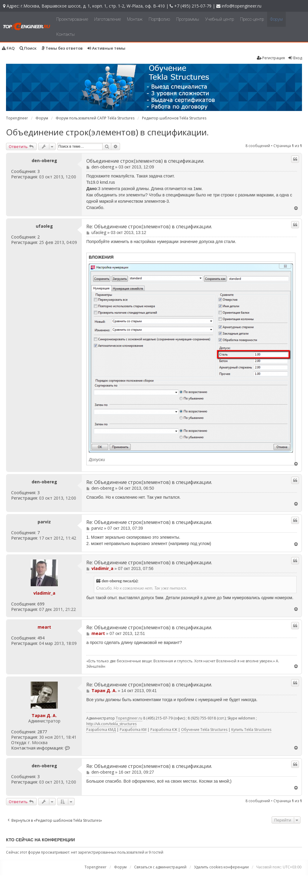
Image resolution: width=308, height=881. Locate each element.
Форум (276, 19)
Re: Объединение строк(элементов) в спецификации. (149, 226)
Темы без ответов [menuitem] (62, 48)
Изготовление (107, 19)
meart (44, 627)
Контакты (65, 34)
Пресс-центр (252, 19)
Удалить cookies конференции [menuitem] (221, 867)
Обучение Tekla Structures (204, 729)
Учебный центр (219, 19)
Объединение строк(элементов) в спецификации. (107, 132)
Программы (187, 19)
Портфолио (159, 19)
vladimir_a (44, 593)
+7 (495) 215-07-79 (192, 6)
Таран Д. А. (44, 715)
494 (41, 638)
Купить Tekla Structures (251, 729)
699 (41, 604)
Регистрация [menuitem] (271, 57)
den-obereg (44, 160)
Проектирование (72, 19)
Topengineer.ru (129, 718)
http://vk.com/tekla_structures (111, 723)
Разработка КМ (133, 729)
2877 (42, 732)
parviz (44, 522)
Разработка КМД (101, 729)
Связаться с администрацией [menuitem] (160, 867)
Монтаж (135, 19)
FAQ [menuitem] (8, 48)
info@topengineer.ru (241, 6)
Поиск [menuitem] (28, 48)
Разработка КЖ (163, 729)
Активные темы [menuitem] (106, 48)
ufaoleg (44, 226)
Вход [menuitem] (295, 57)
